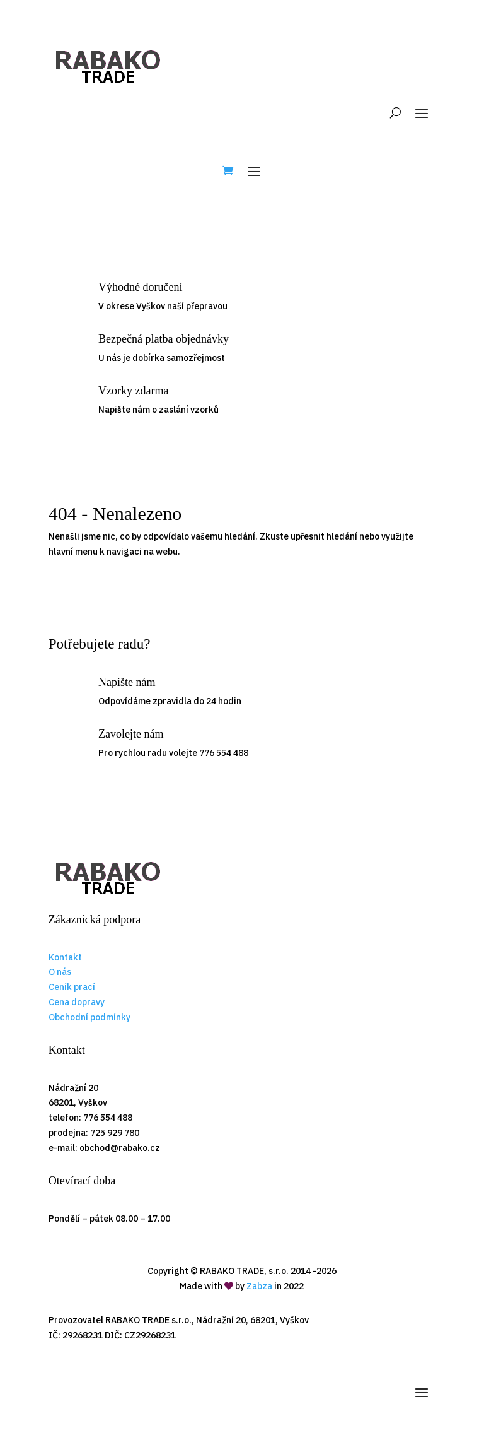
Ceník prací (72, 987)
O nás (60, 971)
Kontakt (65, 957)
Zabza (259, 1286)
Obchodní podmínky (89, 1017)
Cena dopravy (77, 1002)
